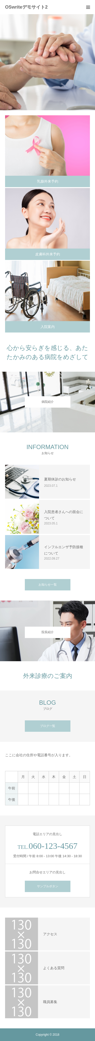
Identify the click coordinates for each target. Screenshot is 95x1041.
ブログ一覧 (47, 726)
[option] (47, 62)
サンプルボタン (47, 886)
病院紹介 (48, 402)
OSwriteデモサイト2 (26, 7)
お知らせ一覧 (48, 584)
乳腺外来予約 (47, 181)
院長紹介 (48, 632)
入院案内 (48, 327)
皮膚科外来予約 (47, 254)
